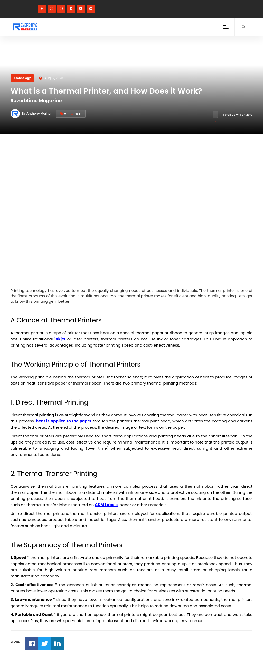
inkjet (60, 339)
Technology (22, 78)
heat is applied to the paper (63, 421)
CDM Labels (106, 504)
